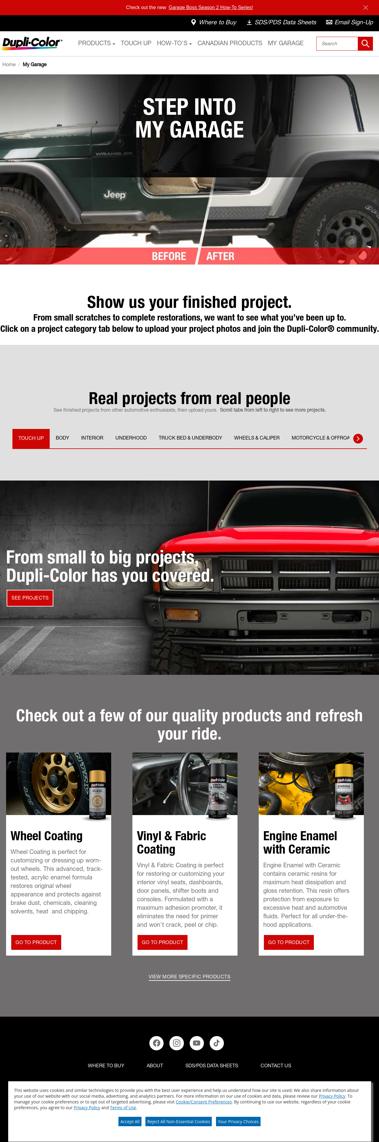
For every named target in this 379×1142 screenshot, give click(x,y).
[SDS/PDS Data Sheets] (211, 1066)
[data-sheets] (281, 23)
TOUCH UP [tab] (31, 439)
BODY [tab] (62, 438)
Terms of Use (123, 1107)
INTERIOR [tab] (92, 438)
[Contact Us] (276, 1066)
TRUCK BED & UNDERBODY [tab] (190, 438)
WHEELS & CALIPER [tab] (257, 438)
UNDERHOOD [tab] (131, 438)
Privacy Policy (332, 1096)
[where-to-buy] (213, 23)
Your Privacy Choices (238, 1121)
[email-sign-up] (349, 23)
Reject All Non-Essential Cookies (178, 1121)
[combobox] (344, 44)
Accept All (129, 1121)
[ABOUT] (155, 1066)
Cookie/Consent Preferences (204, 1102)
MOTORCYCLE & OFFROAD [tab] (322, 438)
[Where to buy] (106, 1066)
